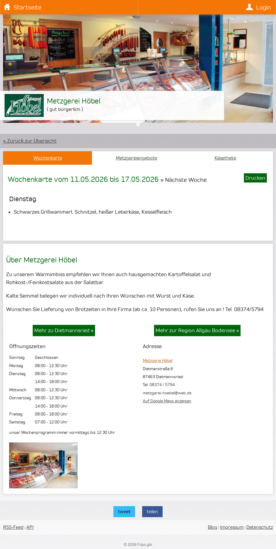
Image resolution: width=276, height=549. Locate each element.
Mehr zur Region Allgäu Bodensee (197, 330)
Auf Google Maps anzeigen (167, 400)
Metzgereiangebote (136, 158)
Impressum (232, 527)
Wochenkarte (47, 158)
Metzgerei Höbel (157, 360)
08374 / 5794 (162, 384)
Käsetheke (225, 158)
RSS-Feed (13, 527)
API (30, 527)
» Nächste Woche (183, 179)
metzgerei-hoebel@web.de (167, 392)
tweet (124, 511)
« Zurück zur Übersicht (30, 141)
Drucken (255, 178)
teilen (152, 511)
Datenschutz (259, 527)
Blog (212, 527)
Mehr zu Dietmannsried (64, 330)
